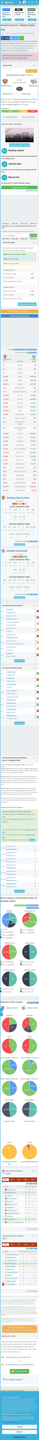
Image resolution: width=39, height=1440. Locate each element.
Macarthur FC (10, 1207)
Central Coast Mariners (13, 1213)
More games (19, 661)
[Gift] (20, 2)
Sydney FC (10, 1201)
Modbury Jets (10, 1269)
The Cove (9, 1275)
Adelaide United (11, 1192)
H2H (8, 33)
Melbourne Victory (12, 1198)
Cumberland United (12, 1272)
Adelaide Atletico (11, 1266)
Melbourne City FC (12, 1204)
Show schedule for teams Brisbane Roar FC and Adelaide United (19, 1329)
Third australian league (30, 349)
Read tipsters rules (32, 190)
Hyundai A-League (11, 117)
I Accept (19, 1427)
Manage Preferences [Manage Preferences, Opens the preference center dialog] (20, 1437)
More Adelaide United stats (29, 1161)
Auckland (9, 1195)
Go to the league (32, 1229)
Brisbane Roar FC (12, 1219)
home (2, 33)
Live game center (29, 117)
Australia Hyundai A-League (15, 75)
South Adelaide (11, 1284)
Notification (31, 71)
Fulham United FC (12, 1260)
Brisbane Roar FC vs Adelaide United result (14, 50)
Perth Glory (10, 1216)
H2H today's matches (14, 1379)
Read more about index (28, 304)
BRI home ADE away (32, 905)
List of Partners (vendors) (9, 1422)
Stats (15, 497)
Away (35, 352)
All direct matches (20, 905)
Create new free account (19, 187)
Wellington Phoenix (12, 1210)
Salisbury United (11, 1281)
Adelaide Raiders (11, 1257)
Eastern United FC (12, 1278)
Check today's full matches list (19, 311)
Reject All (19, 1432)
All (13, 349)
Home (31, 352)
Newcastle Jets (11, 1189)
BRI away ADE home (32, 908)
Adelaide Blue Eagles (12, 1254)
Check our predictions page (19, 316)
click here (31, 840)
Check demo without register (19, 145)
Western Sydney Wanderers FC (15, 1222)
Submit (33, 235)
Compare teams (19, 1371)
